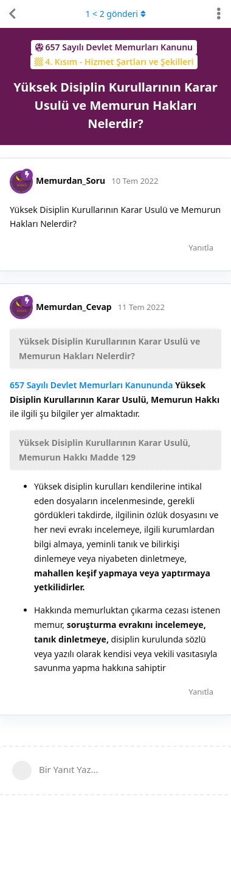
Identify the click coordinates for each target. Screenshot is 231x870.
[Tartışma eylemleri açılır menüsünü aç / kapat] (219, 14)
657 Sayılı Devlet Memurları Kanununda (91, 385)
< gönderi (115, 13)
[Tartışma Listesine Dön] (12, 14)
